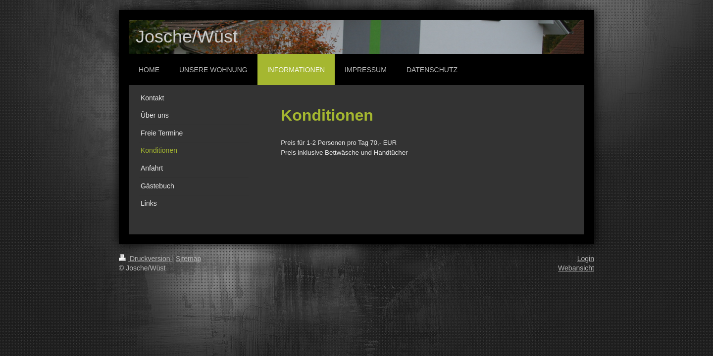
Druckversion (145, 259)
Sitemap (188, 259)
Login (585, 259)
